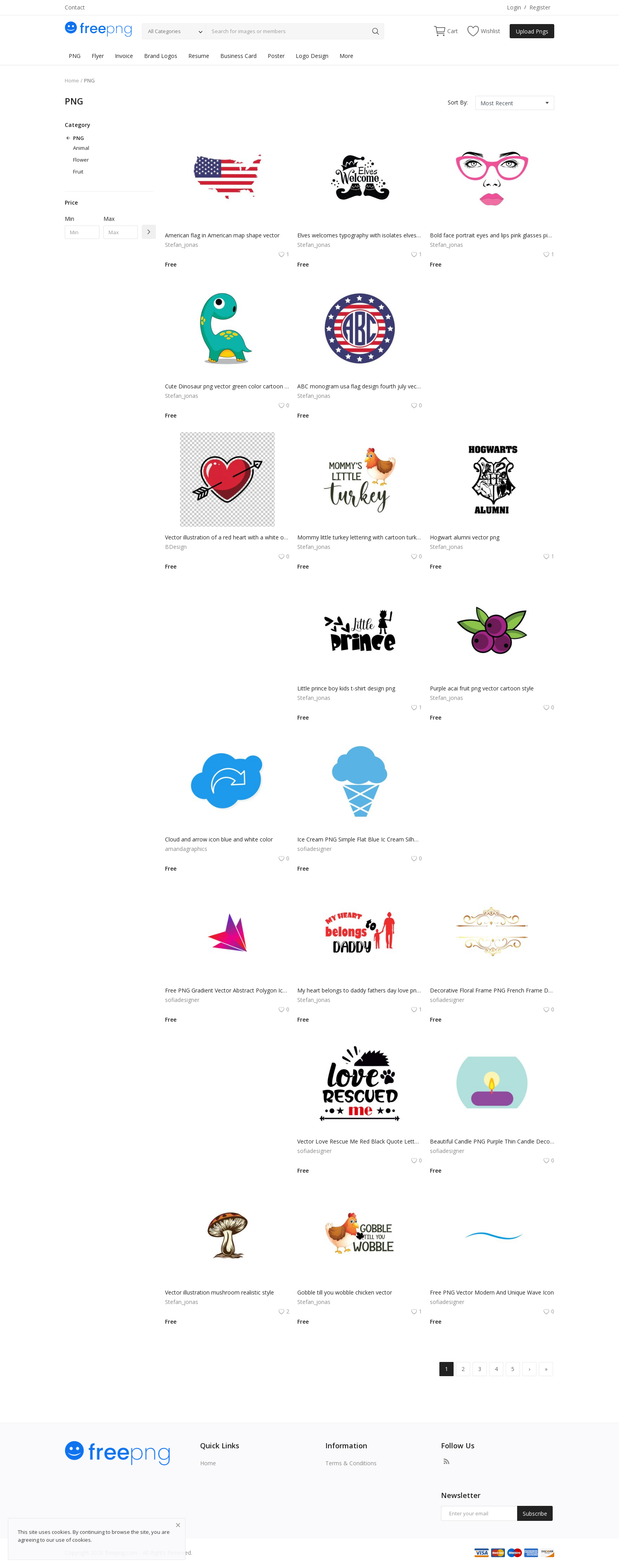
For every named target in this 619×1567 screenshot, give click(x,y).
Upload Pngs (532, 31)
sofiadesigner (314, 849)
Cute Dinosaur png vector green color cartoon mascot (227, 386)
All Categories (164, 31)
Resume (198, 56)
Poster (276, 56)
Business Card (238, 56)
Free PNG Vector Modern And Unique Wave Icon (492, 1292)
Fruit (78, 171)
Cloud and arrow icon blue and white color (219, 839)
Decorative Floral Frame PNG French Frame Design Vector (492, 990)
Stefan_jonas (181, 244)
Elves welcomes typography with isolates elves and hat (359, 235)
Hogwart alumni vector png (464, 537)
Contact (75, 7)
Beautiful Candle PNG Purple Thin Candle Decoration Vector (492, 1141)
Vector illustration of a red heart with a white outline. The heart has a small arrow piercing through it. (227, 537)
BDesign (176, 546)
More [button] (346, 56)
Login (514, 7)
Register (539, 7)
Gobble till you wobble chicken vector (344, 1292)
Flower (81, 159)
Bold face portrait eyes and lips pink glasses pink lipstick (492, 235)
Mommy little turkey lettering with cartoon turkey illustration (359, 537)
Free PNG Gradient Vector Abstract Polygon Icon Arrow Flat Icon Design (227, 990)
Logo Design (312, 56)
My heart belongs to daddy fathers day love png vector (359, 990)
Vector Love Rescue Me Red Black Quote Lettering (359, 1141)
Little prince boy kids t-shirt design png (346, 688)
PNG (75, 56)
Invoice (124, 56)
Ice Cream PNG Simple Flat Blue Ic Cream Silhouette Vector (359, 839)
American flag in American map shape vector (222, 235)
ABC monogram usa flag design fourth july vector (359, 386)
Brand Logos (160, 56)
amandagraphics (186, 849)
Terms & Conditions (351, 1463)
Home (72, 80)
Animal (81, 147)
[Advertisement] (489, 340)
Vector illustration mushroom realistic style (219, 1292)
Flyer (98, 56)
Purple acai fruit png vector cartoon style (482, 688)
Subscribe (535, 1513)
